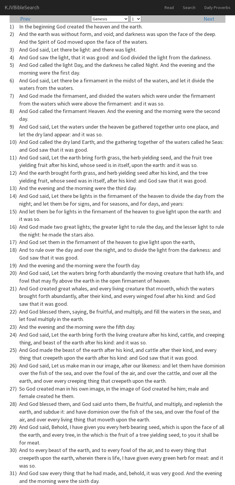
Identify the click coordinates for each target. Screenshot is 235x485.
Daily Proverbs (217, 7)
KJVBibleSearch (21, 7)
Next (209, 18)
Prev (25, 18)
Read (169, 7)
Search (189, 7)
